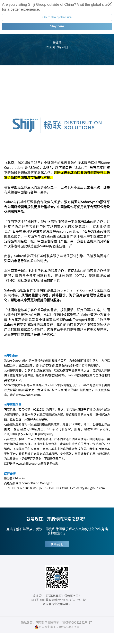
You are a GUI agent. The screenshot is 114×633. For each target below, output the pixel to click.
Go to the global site (56, 17)
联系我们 (57, 544)
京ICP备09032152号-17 (76, 622)
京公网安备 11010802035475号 (57, 627)
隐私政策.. (27, 622)
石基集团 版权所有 (48, 622)
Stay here (57, 26)
